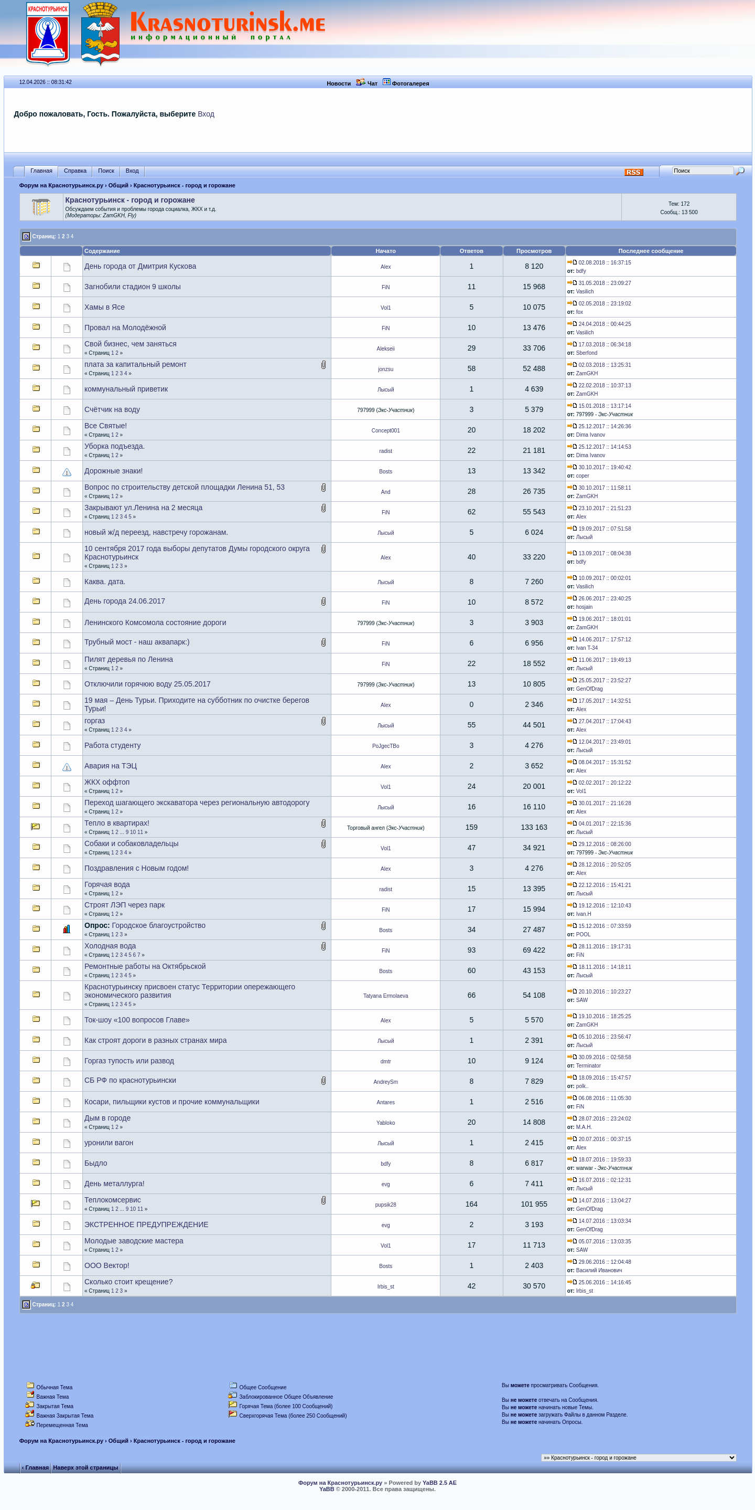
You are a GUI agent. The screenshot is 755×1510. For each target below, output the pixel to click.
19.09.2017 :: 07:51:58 (599, 529)
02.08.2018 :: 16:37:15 (599, 263)
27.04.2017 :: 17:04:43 (599, 721)
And (386, 492)
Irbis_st (386, 1287)
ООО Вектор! (107, 1265)
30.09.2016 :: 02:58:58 (599, 1057)
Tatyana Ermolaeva (385, 996)
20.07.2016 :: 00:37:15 (599, 1139)
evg (386, 1184)
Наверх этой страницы (85, 1467)
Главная (41, 171)
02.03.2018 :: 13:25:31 (599, 365)
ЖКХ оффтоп (107, 782)
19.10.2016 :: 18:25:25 (599, 1016)
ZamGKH (587, 373)
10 (133, 832)
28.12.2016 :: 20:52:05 (599, 865)
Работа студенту (112, 745)
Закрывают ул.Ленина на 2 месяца (143, 507)
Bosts (385, 471)
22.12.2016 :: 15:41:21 (599, 885)
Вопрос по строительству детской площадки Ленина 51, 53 (184, 487)
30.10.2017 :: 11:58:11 (599, 488)
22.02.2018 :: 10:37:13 (599, 385)
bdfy (581, 271)
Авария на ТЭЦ (110, 766)
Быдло (95, 1163)
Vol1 (386, 308)
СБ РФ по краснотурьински (130, 1080)
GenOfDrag (589, 689)
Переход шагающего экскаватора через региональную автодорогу (196, 802)
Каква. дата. (105, 581)
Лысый (386, 390)
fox (579, 312)
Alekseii (386, 349)
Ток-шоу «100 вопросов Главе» (137, 1020)
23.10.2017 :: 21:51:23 (599, 508)
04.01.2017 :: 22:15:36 (599, 824)
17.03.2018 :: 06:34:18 (599, 344)
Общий (118, 185)
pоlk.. (582, 1086)
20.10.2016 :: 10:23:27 (599, 992)
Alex (386, 267)
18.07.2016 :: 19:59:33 (599, 1160)
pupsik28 (385, 1205)
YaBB (327, 1489)
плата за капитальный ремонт (135, 364)
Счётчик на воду (112, 409)
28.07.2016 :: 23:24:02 (599, 1119)
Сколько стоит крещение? (128, 1281)
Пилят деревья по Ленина (128, 659)
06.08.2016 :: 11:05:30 (599, 1098)
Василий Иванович (599, 1270)
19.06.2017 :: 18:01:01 (599, 619)
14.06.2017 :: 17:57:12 (599, 639)
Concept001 (386, 431)
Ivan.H (583, 914)
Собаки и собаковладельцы (131, 843)
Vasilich (585, 291)
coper (582, 476)
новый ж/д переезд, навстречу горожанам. (156, 532)
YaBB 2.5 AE (440, 1483)
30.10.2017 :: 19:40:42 (599, 467)
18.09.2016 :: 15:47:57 (599, 1078)
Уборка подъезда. (114, 446)
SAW (582, 1000)
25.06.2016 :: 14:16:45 (599, 1282)
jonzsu (385, 369)
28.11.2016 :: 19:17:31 (599, 946)
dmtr (386, 1061)
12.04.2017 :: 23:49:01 (599, 742)
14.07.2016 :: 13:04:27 (599, 1200)
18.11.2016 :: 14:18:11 (599, 967)
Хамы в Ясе (104, 307)
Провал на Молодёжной (125, 327)
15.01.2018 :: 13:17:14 (599, 406)
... (122, 832)
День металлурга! (114, 1183)
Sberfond (587, 353)
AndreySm (385, 1082)
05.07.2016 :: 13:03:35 (599, 1241)
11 (140, 832)
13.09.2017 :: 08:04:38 (599, 553)
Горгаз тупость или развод (129, 1061)
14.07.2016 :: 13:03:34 (599, 1221)
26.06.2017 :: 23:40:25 (599, 598)
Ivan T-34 (587, 648)
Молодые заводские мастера (134, 1241)
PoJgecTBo (386, 746)
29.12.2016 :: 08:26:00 (599, 844)
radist (386, 451)
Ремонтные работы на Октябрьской (145, 966)
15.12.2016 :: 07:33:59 (599, 926)
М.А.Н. (584, 1127)
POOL (583, 934)
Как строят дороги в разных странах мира (155, 1040)
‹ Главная (35, 1467)
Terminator (588, 1066)
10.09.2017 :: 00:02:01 (599, 578)
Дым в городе (107, 1118)
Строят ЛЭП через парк (124, 905)
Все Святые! (105, 425)
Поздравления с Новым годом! (136, 868)
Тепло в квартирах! (116, 823)
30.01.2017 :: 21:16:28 (599, 803)
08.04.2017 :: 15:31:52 (599, 762)
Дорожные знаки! (113, 471)
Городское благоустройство (159, 925)
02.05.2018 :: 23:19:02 (599, 304)
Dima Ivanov (591, 435)
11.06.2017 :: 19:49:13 (599, 660)
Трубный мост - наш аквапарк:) (137, 642)
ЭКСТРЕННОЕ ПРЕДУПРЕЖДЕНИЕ (146, 1224)
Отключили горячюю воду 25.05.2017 (147, 684)
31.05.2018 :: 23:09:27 (599, 283)
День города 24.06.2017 (124, 601)
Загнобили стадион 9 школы (132, 286)
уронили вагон (108, 1142)
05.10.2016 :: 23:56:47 (599, 1037)
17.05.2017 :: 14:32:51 (599, 701)
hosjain (584, 607)
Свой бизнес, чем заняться (130, 344)
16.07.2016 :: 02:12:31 (599, 1180)
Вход (206, 114)
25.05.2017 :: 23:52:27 (599, 680)
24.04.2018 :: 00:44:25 (599, 324)
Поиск (106, 171)
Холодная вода (110, 946)
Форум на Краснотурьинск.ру (61, 185)
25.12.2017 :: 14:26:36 (599, 426)
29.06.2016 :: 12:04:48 (599, 1262)
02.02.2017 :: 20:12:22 (599, 783)
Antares (386, 1102)
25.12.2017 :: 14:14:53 (599, 447)
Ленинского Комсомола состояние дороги (155, 622)
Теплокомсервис (112, 1200)
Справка (75, 171)
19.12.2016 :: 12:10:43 (599, 906)
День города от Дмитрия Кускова (140, 266)
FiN (386, 287)
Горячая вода (107, 884)
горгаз (94, 720)
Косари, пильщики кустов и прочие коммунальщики (172, 1101)
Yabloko (385, 1123)
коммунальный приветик (126, 389)
